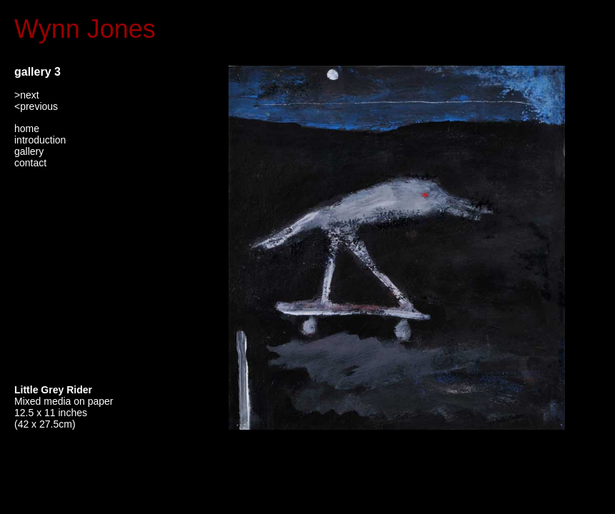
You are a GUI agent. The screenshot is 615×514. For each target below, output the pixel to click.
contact (30, 162)
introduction (40, 140)
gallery (29, 151)
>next (26, 95)
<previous (36, 106)
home (26, 128)
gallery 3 (37, 72)
